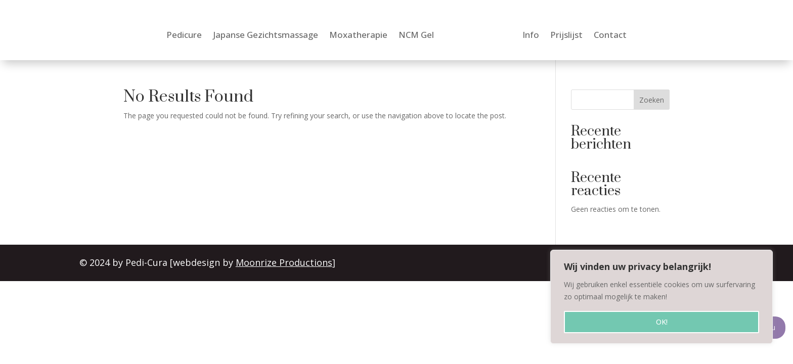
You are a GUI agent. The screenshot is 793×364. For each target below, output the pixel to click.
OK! (662, 322)
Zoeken (651, 100)
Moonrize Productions (285, 262)
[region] (661, 297)
